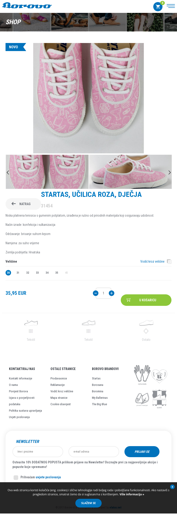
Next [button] (169, 172)
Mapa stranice (58, 397)
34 (47, 272)
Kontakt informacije (20, 378)
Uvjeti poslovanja (19, 417)
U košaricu (147, 300)
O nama (13, 385)
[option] (88, 99)
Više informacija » (131, 494)
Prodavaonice (58, 378)
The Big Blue (99, 404)
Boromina (97, 391)
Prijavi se (142, 451)
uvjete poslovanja (48, 477)
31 (18, 272)
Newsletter (27, 441)
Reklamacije (57, 385)
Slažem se (88, 503)
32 (27, 272)
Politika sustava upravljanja (25, 410)
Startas (96, 378)
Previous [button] (8, 172)
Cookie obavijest (60, 404)
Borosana (97, 385)
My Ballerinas (100, 397)
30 (8, 272)
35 (56, 272)
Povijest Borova (18, 391)
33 (37, 272)
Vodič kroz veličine (152, 261)
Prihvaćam (37, 477)
